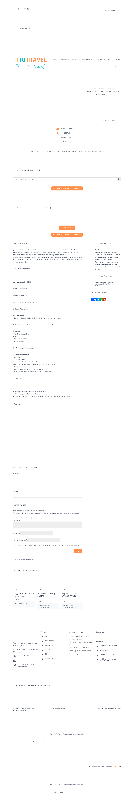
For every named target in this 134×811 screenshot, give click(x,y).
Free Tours (111, 59)
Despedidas (64, 59)
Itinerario (33, 208)
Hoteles (118, 59)
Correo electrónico (20, 540)
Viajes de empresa (100, 59)
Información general (20, 208)
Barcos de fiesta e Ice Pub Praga (79, 648)
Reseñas (62, 208)
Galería (53, 208)
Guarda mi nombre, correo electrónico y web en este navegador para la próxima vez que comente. (47, 546)
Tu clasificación (18, 518)
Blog (114, 66)
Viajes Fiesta (74, 59)
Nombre (16, 533)
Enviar (78, 551)
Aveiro (15, 589)
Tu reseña (17, 520)
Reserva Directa (67, 228)
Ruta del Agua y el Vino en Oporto (80, 651)
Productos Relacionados (76, 208)
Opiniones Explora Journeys (78, 654)
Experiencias (55, 59)
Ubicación (43, 208)
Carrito (104, 10)
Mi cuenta (112, 10)
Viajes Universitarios (88, 59)
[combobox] (47, 256)
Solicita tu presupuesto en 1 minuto (67, 188)
